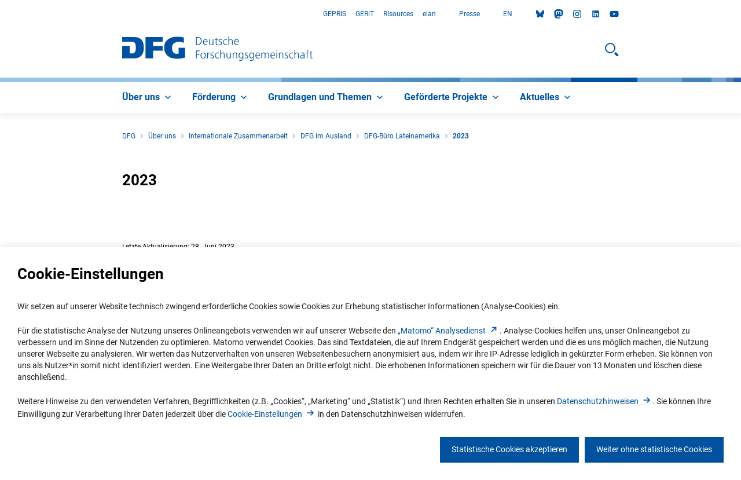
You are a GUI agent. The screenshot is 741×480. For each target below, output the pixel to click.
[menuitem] (148, 98)
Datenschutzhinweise (604, 401)
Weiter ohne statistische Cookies (654, 449)
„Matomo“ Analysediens (449, 330)
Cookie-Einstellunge (272, 414)
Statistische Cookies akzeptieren (509, 449)
